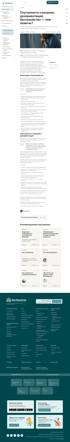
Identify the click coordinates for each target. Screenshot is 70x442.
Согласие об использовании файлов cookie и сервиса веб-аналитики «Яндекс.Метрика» (44, 436)
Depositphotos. (41, 206)
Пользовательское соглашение (56, 432)
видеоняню (29, 119)
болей (26, 99)
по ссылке (39, 193)
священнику (42, 103)
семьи (25, 188)
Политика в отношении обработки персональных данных (51, 434)
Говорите (23, 106)
